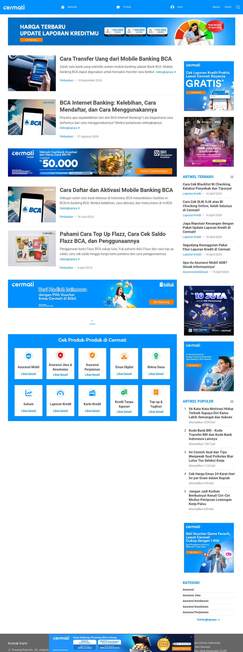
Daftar (228, 7)
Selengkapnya (209, 619)
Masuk (216, 7)
